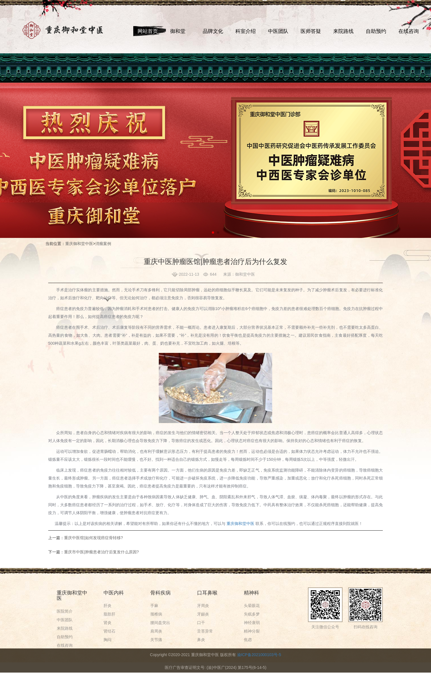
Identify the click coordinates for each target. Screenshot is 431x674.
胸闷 (107, 639)
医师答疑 (311, 31)
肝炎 (107, 605)
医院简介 (65, 611)
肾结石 (109, 631)
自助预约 (376, 31)
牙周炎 (203, 605)
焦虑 (248, 639)
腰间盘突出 (160, 622)
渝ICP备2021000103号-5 (259, 654)
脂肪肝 (109, 614)
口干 (201, 622)
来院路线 (343, 31)
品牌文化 (213, 31)
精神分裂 (252, 631)
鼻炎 (201, 639)
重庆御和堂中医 (79, 243)
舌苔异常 (205, 631)
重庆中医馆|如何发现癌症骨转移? (93, 537)
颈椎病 (156, 614)
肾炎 (107, 622)
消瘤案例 (103, 243)
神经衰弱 (252, 622)
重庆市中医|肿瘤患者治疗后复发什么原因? (101, 552)
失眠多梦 (252, 614)
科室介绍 (245, 31)
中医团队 (278, 31)
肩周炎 (156, 631)
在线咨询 (408, 31)
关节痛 (156, 639)
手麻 (154, 605)
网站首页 (148, 31)
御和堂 (177, 31)
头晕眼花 (252, 605)
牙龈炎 (203, 614)
